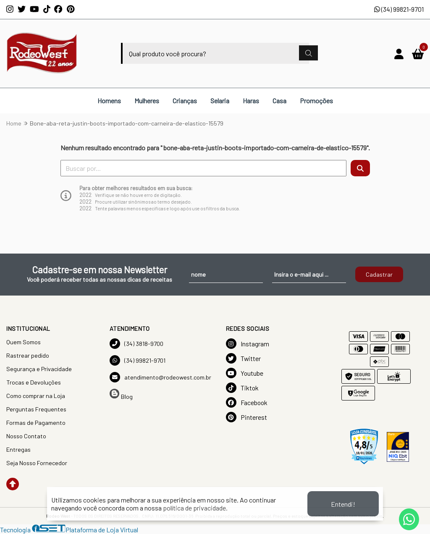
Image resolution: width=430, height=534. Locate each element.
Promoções (316, 101)
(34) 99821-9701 (399, 9)
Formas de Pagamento (36, 422)
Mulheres (146, 101)
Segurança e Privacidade (39, 368)
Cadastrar (379, 274)
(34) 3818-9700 (136, 343)
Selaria (219, 101)
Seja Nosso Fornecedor (36, 462)
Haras (251, 101)
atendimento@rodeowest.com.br (160, 377)
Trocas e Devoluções (33, 382)
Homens (109, 101)
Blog (121, 394)
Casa (279, 101)
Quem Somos (23, 342)
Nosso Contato (26, 436)
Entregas (18, 449)
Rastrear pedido (27, 355)
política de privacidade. (195, 508)
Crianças (185, 101)
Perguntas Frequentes (36, 409)
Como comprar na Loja (35, 395)
